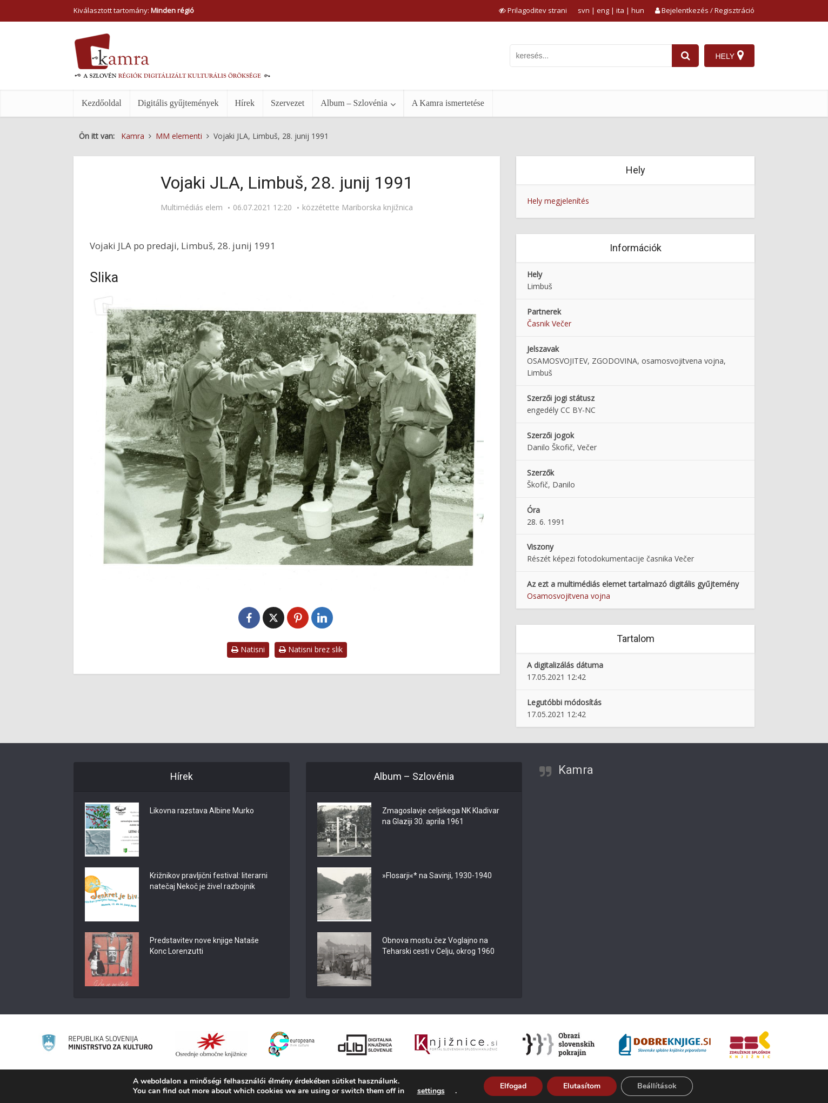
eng (603, 10)
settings (431, 1091)
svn (584, 10)
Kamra (575, 770)
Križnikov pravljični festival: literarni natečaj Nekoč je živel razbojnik (209, 881)
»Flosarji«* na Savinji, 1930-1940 (437, 875)
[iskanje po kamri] (591, 55)
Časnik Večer (549, 323)
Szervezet (287, 103)
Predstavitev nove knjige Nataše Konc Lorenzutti (204, 945)
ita (620, 10)
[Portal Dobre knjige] (665, 1044)
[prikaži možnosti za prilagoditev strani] (533, 10)
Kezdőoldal (102, 103)
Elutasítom (581, 1086)
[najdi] (685, 55)
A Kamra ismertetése (448, 103)
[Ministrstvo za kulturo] (97, 1044)
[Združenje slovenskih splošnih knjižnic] (456, 1044)
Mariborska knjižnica (377, 207)
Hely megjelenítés (558, 201)
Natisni (248, 649)
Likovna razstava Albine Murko (202, 810)
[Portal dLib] (365, 1044)
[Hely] (729, 55)
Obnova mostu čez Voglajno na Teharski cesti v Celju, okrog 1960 (438, 945)
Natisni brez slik (311, 649)
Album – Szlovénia (354, 103)
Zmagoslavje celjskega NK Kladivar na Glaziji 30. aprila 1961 (440, 816)
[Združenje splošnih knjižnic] (750, 1044)
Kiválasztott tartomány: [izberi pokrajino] (134, 10)
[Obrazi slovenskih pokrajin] (558, 1044)
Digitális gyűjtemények (178, 103)
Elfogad (513, 1086)
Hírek (245, 103)
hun (637, 10)
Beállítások (657, 1086)
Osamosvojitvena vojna (568, 596)
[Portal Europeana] (291, 1044)
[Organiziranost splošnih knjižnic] (211, 1044)
